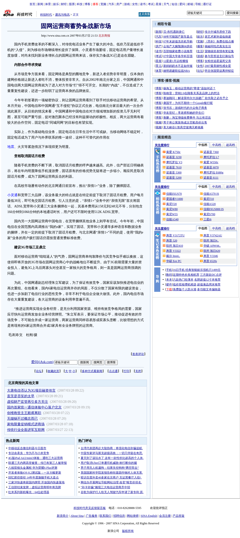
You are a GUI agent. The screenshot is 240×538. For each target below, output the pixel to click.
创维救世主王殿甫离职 (24, 413)
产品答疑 (178, 516)
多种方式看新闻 (92, 371)
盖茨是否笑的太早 (20, 396)
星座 (159, 4)
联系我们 (105, 516)
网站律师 (133, 516)
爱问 (182, 4)
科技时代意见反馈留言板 (90, 508)
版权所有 (128, 531)
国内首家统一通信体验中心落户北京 (34, 407)
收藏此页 (53, 371)
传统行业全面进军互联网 (26, 430)
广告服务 (91, 516)
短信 (174, 4)
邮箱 (190, 4)
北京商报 (104, 35)
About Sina (77, 516)
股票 (72, 4)
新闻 (40, 4)
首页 (32, 4)
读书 (143, 4)
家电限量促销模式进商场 (26, 424)
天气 (166, 4)
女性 (135, 4)
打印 (126, 371)
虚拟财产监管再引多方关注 (27, 402)
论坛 (39, 371)
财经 (64, 4)
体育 (48, 4)
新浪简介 (62, 516)
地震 (10, 147)
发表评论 (138, 354)
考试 (151, 4)
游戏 (127, 4)
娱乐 (56, 4)
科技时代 (46, 14)
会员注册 (165, 516)
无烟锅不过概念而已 (22, 418)
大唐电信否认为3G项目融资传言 (31, 390)
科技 (80, 4)
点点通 (113, 371)
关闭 (138, 371)
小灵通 (12, 195)
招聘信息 (119, 516)
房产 (119, 4)
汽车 (111, 4)
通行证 (207, 4)
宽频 (103, 4)
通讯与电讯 (62, 14)
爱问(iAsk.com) (42, 362)
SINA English (149, 516)
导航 (198, 4)
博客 (87, 4)
